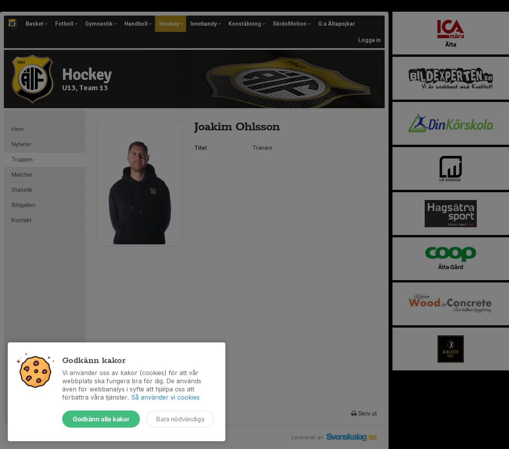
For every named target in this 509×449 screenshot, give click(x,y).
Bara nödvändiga (180, 419)
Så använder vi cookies (165, 397)
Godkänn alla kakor (101, 419)
